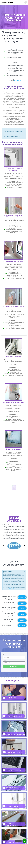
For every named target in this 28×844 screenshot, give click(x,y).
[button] (3, 545)
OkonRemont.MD (8, 2)
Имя (4, 654)
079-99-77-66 (17, 80)
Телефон (5, 660)
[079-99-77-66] (24, 841)
